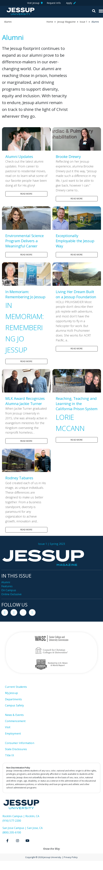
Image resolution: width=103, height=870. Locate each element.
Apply (71, 2)
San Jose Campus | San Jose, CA (23, 828)
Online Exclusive (11, 594)
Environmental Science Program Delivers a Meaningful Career (24, 241)
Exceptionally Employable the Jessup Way (75, 241)
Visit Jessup (35, 2)
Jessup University (20, 11)
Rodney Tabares (19, 477)
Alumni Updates (19, 156)
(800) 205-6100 (12, 832)
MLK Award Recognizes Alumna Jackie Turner (25, 401)
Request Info (54, 2)
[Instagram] (18, 840)
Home (49, 21)
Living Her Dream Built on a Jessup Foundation (76, 294)
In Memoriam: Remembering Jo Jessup (25, 294)
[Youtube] (28, 840)
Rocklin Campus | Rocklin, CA (21, 816)
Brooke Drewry (68, 156)
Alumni (5, 582)
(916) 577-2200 (12, 820)
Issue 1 (83, 21)
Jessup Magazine (66, 21)
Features (7, 586)
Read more (26, 193)
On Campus (8, 590)
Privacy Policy (71, 857)
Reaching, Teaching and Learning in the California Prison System (76, 403)
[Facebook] (8, 840)
